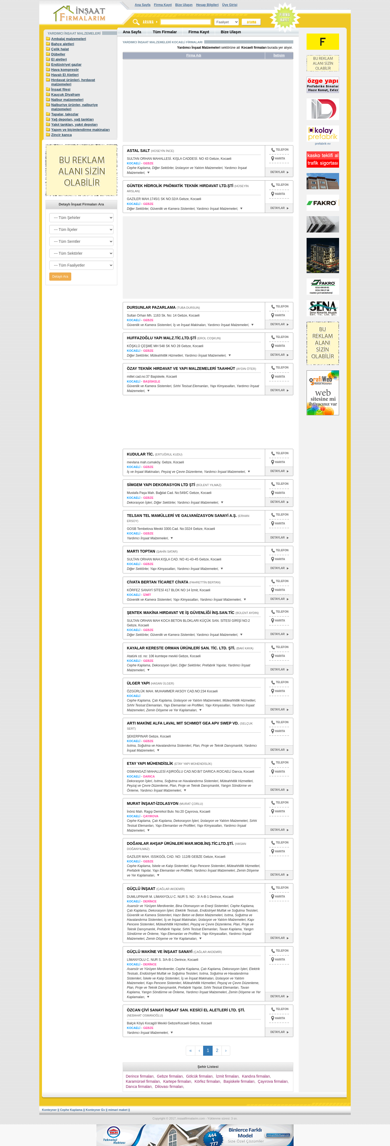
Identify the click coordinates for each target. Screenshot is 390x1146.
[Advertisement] (173, 103)
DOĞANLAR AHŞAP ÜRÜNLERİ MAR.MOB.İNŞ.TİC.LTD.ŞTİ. (180, 843)
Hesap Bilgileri (207, 5)
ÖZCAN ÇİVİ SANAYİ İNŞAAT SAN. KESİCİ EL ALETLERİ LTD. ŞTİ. (186, 1010)
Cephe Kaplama (71, 1109)
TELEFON (280, 150)
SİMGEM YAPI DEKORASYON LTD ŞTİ (161, 485)
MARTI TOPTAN (141, 551)
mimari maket (118, 1109)
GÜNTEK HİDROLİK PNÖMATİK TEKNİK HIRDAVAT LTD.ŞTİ (180, 186)
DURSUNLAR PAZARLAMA (151, 307)
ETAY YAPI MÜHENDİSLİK (150, 763)
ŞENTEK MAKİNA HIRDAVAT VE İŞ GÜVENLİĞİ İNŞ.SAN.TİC (181, 612)
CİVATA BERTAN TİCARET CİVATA (157, 582)
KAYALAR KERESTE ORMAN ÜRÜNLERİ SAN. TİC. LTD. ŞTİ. (181, 648)
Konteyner (49, 1109)
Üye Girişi (229, 5)
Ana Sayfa (143, 5)
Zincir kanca (61, 135)
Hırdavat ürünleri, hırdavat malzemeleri (73, 82)
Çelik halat (60, 49)
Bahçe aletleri (62, 44)
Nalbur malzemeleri (67, 100)
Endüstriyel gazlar (66, 64)
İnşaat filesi (60, 89)
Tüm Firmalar (165, 32)
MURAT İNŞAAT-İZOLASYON (152, 803)
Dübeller (58, 54)
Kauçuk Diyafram (65, 94)
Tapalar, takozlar (65, 114)
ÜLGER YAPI (138, 683)
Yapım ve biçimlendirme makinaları (80, 130)
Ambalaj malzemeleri (68, 39)
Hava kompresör (65, 70)
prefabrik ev (322, 143)
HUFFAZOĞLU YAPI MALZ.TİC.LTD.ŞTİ (161, 338)
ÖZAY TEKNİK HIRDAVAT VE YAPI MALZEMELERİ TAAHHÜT (181, 368)
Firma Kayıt (163, 5)
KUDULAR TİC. (140, 454)
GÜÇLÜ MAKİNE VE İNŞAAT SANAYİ (160, 951)
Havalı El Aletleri (65, 75)
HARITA (280, 158)
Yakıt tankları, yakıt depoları (74, 124)
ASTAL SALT (138, 150)
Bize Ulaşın (184, 5)
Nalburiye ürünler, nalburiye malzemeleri (74, 107)
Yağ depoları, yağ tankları (72, 119)
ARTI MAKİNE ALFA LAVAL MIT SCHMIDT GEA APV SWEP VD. (183, 723)
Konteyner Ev (95, 1109)
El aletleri (59, 59)
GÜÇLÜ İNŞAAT (141, 888)
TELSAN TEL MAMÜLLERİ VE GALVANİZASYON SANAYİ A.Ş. (182, 515)
